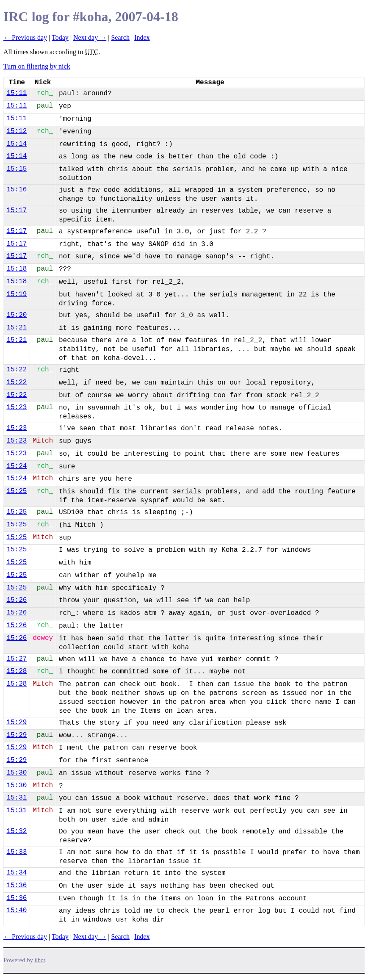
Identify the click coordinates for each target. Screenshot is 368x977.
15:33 (16, 852)
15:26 (16, 600)
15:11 (16, 93)
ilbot (40, 960)
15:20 (16, 315)
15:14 (16, 144)
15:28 (16, 671)
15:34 (16, 873)
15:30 (16, 773)
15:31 (16, 798)
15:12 (16, 131)
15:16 (16, 190)
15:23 (16, 407)
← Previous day (25, 37)
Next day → (89, 37)
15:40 (16, 910)
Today (60, 37)
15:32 (16, 831)
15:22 (16, 370)
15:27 (16, 659)
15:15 (16, 169)
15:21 (16, 328)
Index (141, 37)
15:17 (16, 210)
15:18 (16, 269)
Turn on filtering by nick (36, 66)
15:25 (16, 491)
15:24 (16, 466)
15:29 (16, 722)
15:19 (16, 294)
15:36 (16, 885)
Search (120, 37)
